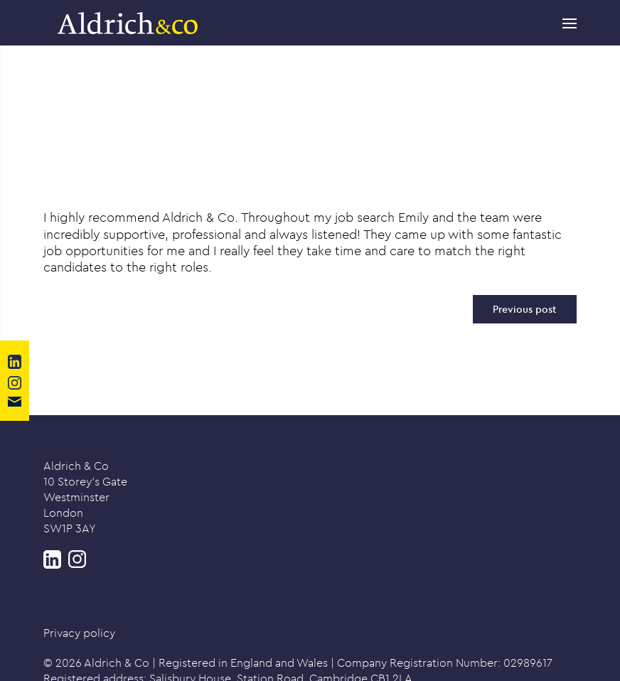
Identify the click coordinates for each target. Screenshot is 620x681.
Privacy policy (79, 633)
